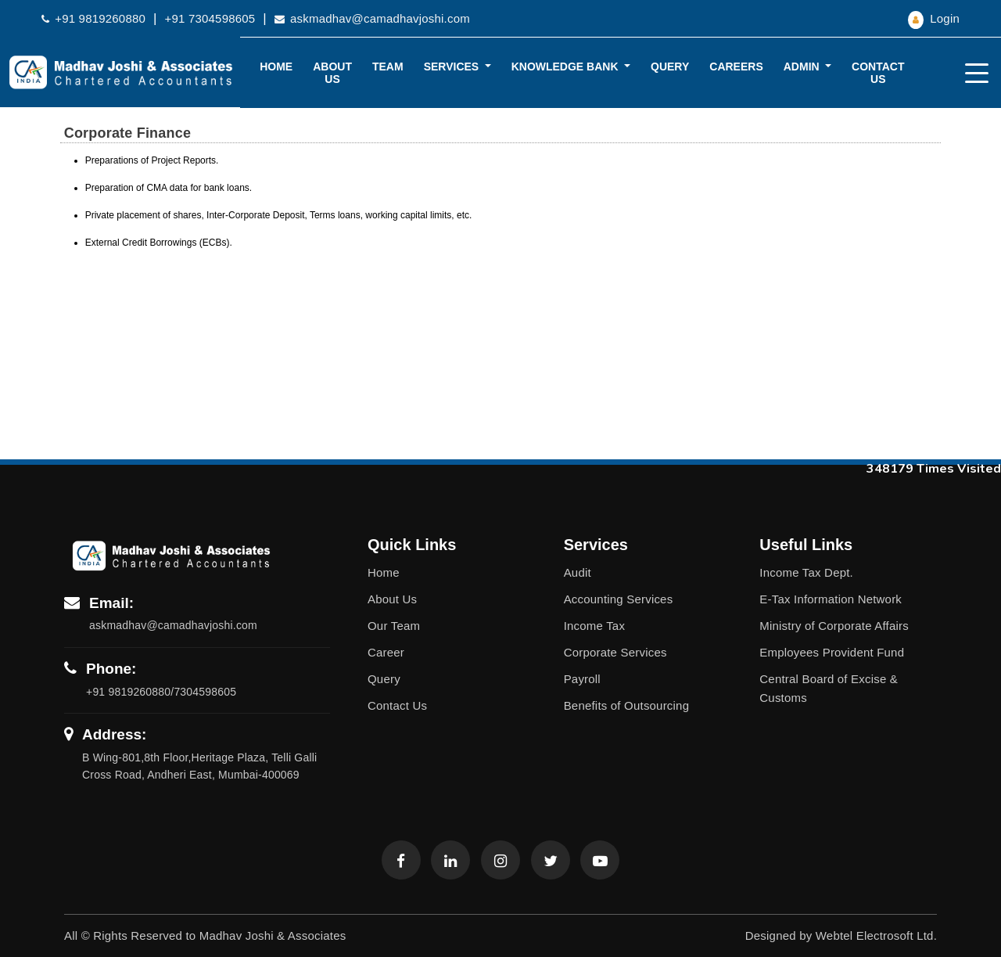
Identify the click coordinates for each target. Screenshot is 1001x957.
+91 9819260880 (93, 18)
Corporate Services (615, 652)
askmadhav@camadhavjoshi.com (372, 18)
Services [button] (453, 66)
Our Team (394, 625)
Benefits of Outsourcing (627, 705)
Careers (735, 66)
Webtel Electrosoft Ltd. (876, 935)
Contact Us (878, 72)
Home (276, 66)
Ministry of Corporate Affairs (834, 625)
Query (670, 66)
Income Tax (594, 625)
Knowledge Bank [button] (566, 66)
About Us (332, 72)
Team (388, 66)
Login (934, 18)
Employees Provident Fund (831, 652)
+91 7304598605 (210, 18)
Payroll (582, 678)
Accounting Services (618, 599)
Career (386, 652)
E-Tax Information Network (830, 599)
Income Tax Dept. (806, 572)
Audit (577, 572)
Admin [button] (803, 66)
